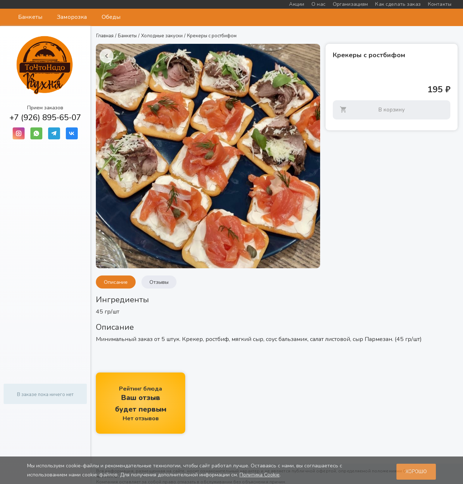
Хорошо (416, 471)
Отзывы (159, 282)
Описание (116, 282)
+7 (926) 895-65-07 (45, 117)
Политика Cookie (259, 474)
